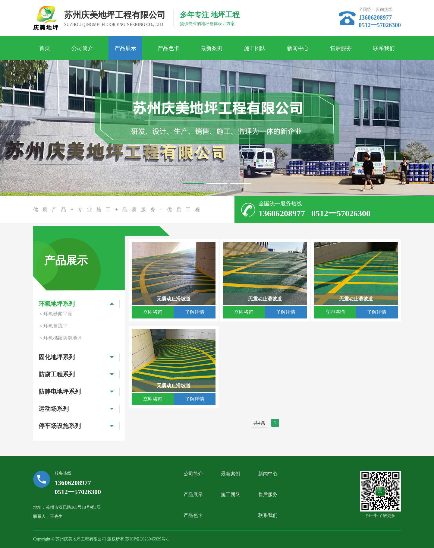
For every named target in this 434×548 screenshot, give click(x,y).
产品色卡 (168, 48)
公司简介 (82, 48)
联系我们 (384, 48)
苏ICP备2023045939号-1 (147, 539)
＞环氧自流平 (53, 325)
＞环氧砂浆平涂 (55, 313)
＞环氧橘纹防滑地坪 (60, 338)
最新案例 (211, 48)
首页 (44, 48)
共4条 (259, 423)
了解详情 (194, 312)
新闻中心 (298, 48)
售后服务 (341, 48)
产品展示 (125, 48)
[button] (193, 183)
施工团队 (255, 48)
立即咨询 (152, 312)
